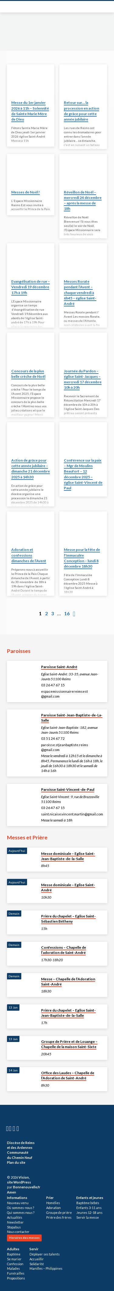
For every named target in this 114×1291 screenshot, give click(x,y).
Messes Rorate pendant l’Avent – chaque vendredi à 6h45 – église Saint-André (80, 292)
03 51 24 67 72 (53, 738)
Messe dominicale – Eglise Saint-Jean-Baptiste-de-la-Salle (68, 856)
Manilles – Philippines (45, 1268)
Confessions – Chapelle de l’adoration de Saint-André (63, 950)
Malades (13, 1268)
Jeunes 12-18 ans (89, 1212)
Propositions (16, 1278)
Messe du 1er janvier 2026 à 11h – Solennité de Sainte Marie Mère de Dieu (30, 110)
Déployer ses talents (44, 1254)
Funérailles (15, 1273)
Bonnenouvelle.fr (26, 1187)
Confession (15, 1264)
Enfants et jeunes (89, 1198)
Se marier (14, 1259)
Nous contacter (18, 1232)
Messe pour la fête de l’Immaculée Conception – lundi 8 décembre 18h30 (82, 558)
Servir (33, 1249)
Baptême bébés (87, 1203)
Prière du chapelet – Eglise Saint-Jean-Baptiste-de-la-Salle (68, 1013)
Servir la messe (87, 1217)
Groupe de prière (59, 1212)
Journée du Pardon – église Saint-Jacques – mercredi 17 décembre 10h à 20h (83, 379)
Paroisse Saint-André (59, 666)
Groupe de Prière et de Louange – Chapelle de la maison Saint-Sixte (69, 1044)
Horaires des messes (24, 1237)
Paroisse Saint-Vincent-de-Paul (67, 789)
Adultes (13, 1249)
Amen (11, 1192)
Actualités (14, 1217)
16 (67, 613)
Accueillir (36, 1259)
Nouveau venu (18, 1203)
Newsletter (15, 1222)
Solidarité (36, 1264)
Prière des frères (58, 1217)
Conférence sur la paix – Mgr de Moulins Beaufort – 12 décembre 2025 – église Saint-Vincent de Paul (83, 474)
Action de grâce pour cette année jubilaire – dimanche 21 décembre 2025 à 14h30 (30, 468)
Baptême (13, 1254)
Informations (17, 1198)
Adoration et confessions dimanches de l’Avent (28, 555)
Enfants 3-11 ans (89, 1208)
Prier (50, 1198)
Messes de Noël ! (25, 192)
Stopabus (14, 1227)
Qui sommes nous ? (20, 1212)
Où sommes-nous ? (20, 1208)
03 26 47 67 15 (53, 685)
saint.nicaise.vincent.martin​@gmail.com (72, 814)
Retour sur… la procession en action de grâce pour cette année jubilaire (81, 110)
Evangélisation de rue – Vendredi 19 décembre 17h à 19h (30, 287)
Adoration (53, 1208)
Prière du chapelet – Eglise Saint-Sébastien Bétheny (68, 919)
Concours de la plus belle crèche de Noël (28, 374)
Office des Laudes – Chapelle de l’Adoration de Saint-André (67, 1075)
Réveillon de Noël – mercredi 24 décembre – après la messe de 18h (83, 200)
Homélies (53, 1203)
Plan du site (16, 1162)
